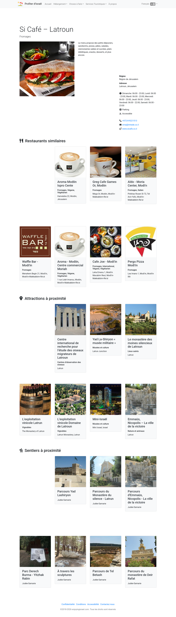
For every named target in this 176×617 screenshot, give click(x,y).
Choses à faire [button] (75, 4)
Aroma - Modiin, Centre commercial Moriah (70, 265)
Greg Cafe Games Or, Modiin (104, 183)
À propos (113, 4)
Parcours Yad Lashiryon (66, 493)
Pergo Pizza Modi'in (136, 263)
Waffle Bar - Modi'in (30, 263)
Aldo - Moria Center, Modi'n (137, 183)
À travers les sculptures (65, 573)
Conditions (81, 604)
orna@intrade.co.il (130, 125)
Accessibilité (93, 604)
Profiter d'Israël (33, 3)
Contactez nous (107, 604)
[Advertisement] (88, 17)
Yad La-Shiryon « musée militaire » (104, 341)
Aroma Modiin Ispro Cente (67, 183)
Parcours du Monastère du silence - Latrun (103, 495)
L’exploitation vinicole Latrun (32, 421)
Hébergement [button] (59, 4)
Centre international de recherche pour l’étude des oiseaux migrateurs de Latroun (70, 348)
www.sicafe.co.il (129, 129)
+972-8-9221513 (129, 121)
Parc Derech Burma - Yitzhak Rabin (33, 574)
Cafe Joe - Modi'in (105, 261)
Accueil (48, 4)
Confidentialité (68, 604)
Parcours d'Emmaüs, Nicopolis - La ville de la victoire (140, 497)
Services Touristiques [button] (95, 4)
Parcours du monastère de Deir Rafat (140, 574)
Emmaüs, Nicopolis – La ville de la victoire (141, 422)
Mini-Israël (100, 419)
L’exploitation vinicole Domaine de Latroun (69, 422)
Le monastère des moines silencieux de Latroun (140, 343)
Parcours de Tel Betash (103, 573)
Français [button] (149, 4)
